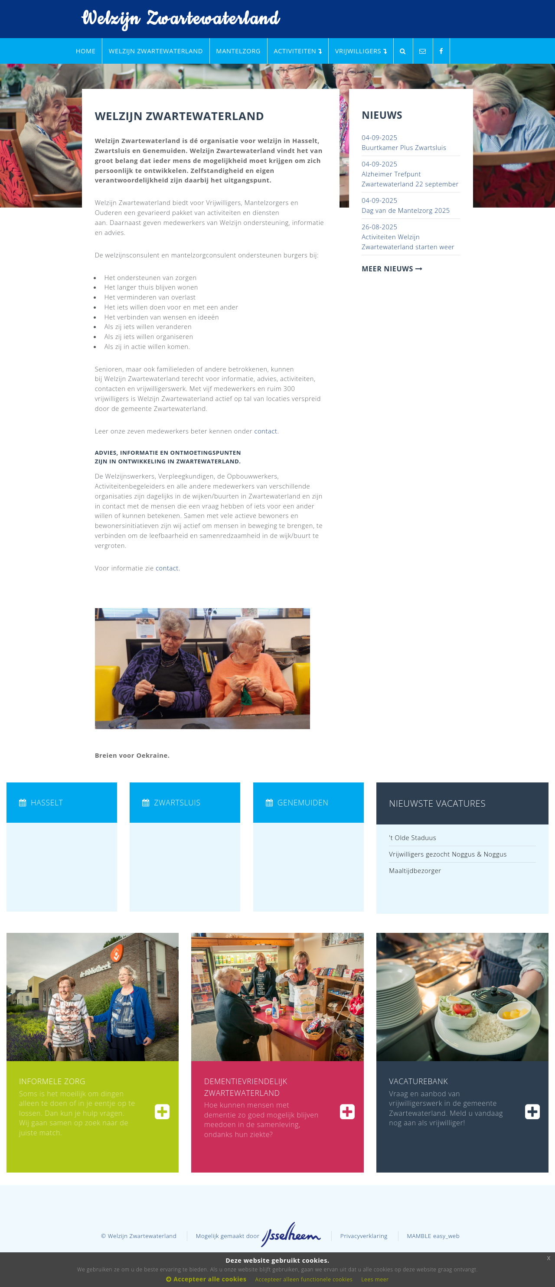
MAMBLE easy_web (433, 1236)
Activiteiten (298, 50)
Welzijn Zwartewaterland (174, 19)
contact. (267, 431)
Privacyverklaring (364, 1236)
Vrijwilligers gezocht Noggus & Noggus (448, 854)
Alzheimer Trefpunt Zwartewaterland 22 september (410, 174)
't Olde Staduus (412, 837)
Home (86, 50)
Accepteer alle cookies (206, 1279)
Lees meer (374, 1279)
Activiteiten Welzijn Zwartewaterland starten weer (408, 236)
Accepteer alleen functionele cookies (304, 1279)
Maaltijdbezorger (415, 870)
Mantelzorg (238, 50)
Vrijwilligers (361, 50)
